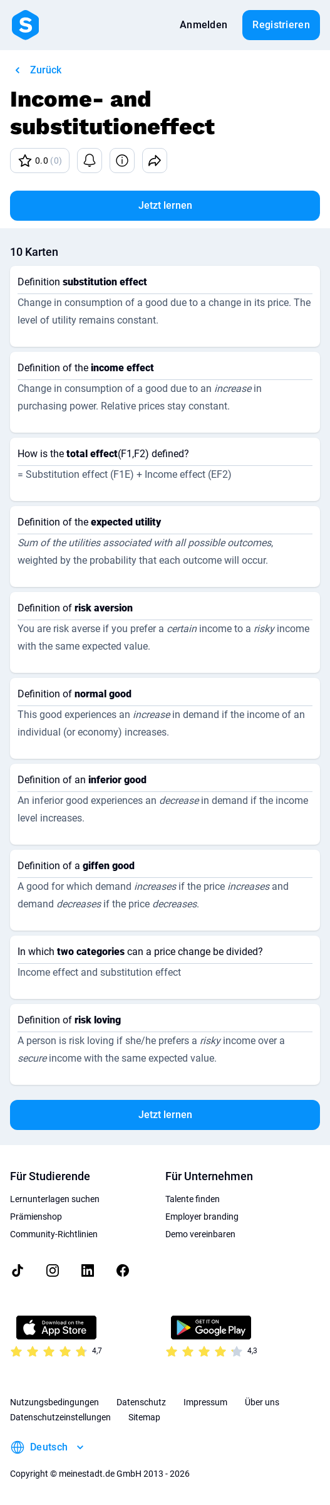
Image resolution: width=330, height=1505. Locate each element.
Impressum (205, 1402)
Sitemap (144, 1417)
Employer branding (202, 1217)
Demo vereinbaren (200, 1234)
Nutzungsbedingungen (54, 1402)
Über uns (262, 1402)
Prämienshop (36, 1217)
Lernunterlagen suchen (55, 1199)
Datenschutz (141, 1402)
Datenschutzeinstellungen (60, 1417)
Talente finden (192, 1199)
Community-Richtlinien (54, 1234)
